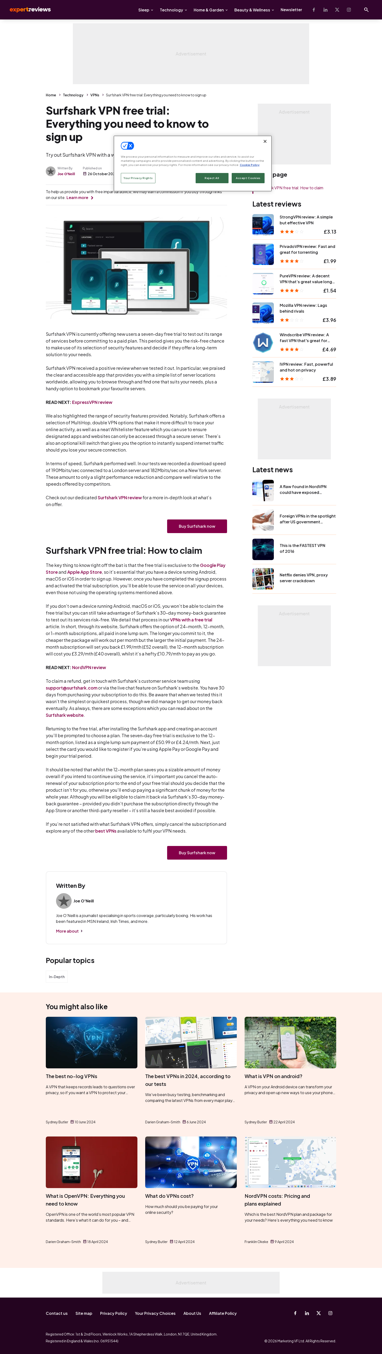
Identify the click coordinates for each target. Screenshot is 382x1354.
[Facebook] (314, 10)
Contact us (57, 1313)
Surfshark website (65, 715)
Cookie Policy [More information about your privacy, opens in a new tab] (249, 165)
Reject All (212, 178)
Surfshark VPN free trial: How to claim (289, 187)
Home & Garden (209, 9)
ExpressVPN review (92, 402)
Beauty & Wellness (252, 9)
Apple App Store (84, 572)
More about (67, 931)
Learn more (77, 197)
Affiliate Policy (223, 1313)
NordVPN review (89, 667)
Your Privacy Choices (155, 1313)
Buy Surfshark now (197, 526)
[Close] (265, 141)
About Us (192, 1313)
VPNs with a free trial (191, 619)
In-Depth (57, 976)
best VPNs (105, 831)
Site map (84, 1313)
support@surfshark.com (71, 688)
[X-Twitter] (337, 10)
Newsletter (291, 9)
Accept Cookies (248, 178)
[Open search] (366, 10)
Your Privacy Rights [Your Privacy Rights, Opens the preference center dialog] (138, 178)
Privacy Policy (113, 1313)
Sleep (143, 9)
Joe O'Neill (66, 174)
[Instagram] (349, 10)
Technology (171, 9)
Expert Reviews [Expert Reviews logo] (26, 10)
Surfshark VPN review (120, 497)
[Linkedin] (325, 10)
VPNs (94, 95)
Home (51, 95)
